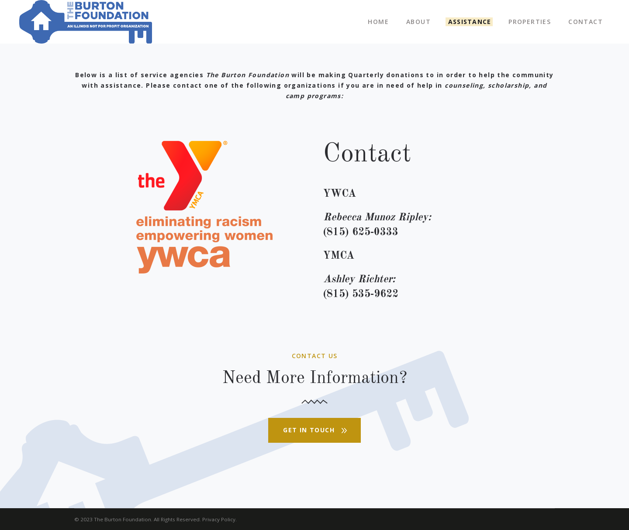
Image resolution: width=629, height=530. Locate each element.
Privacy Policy (218, 519)
